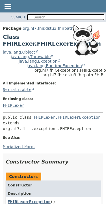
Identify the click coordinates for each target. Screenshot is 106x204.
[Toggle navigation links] (7, 7)
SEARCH (18, 17)
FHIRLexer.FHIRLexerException (67, 117)
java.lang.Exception (38, 61)
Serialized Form (19, 146)
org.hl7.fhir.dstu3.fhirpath (48, 28)
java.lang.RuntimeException (54, 65)
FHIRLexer (13, 105)
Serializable (17, 89)
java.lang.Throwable (31, 56)
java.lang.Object (19, 52)
